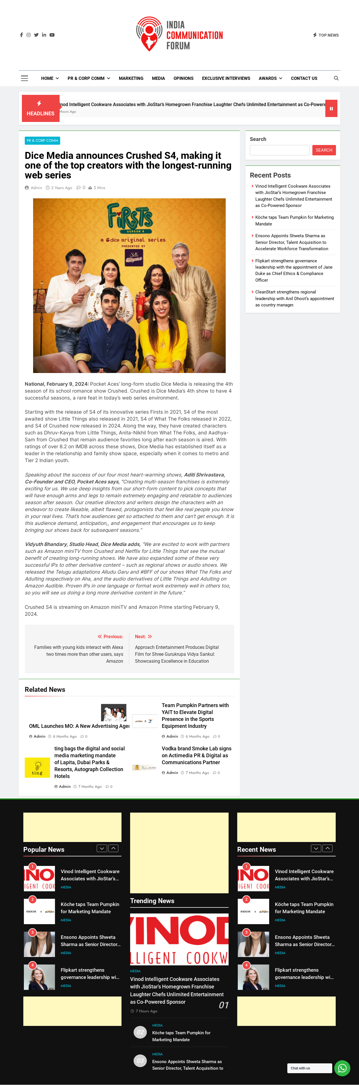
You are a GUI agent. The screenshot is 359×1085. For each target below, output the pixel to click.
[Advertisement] (72, 827)
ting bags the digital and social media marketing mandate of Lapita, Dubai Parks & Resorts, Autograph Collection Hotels (89, 762)
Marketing (131, 78)
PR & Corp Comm (86, 78)
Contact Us (304, 78)
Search (258, 139)
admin (36, 188)
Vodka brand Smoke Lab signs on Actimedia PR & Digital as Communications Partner (196, 756)
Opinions (183, 78)
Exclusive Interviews (226, 78)
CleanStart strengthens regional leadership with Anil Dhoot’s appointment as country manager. (294, 298)
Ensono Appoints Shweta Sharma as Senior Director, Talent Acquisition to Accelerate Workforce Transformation (291, 242)
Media (158, 78)
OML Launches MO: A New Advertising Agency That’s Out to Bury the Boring (116, 726)
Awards (268, 78)
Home (47, 78)
